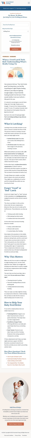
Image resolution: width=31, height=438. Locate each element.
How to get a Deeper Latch (14, 356)
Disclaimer (24, 435)
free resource (6, 56)
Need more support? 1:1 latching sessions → (15, 8)
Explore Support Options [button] (15, 424)
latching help (13, 56)
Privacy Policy (18, 435)
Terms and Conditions (9, 435)
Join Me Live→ (15, 49)
